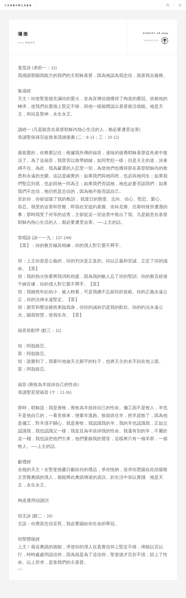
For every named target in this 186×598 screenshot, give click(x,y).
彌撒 (23, 34)
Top (20, 569)
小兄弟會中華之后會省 (18, 5)
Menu (180, 5)
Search (168, 5)
